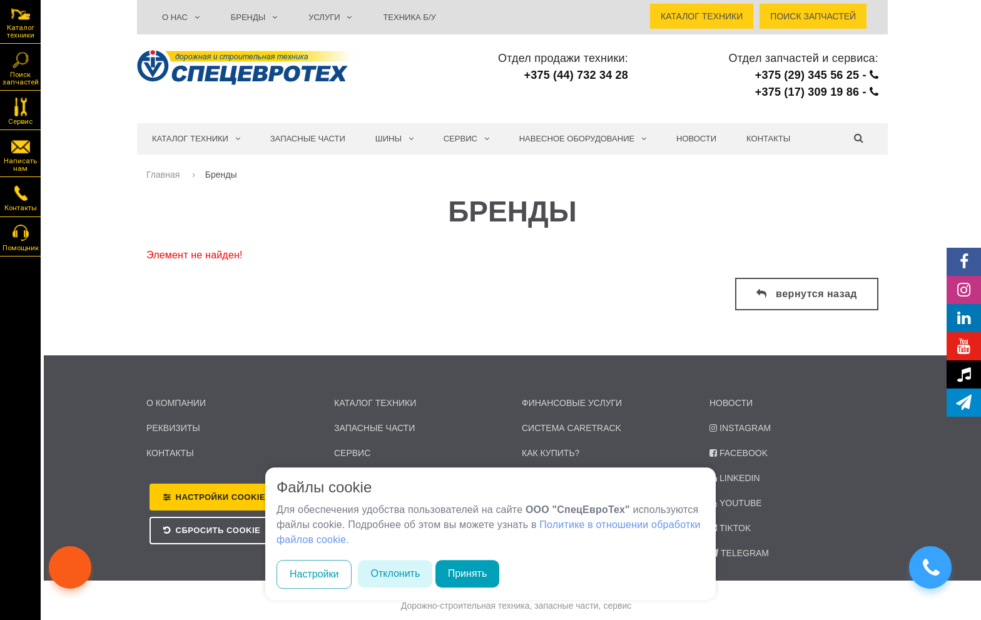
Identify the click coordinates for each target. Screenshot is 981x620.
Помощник (21, 237)
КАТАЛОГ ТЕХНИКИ (196, 138)
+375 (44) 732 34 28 (576, 75)
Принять (467, 573)
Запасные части (307, 138)
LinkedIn (734, 478)
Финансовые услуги (572, 403)
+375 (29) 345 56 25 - (816, 75)
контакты (170, 453)
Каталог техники (20, 22)
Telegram (739, 553)
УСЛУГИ (330, 17)
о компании (176, 403)
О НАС (181, 17)
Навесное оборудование (582, 138)
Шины (394, 138)
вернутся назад (806, 293)
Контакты (768, 138)
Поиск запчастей (21, 67)
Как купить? (550, 453)
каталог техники (375, 403)
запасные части (374, 428)
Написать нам (20, 154)
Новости (696, 138)
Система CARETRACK (571, 428)
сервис (352, 453)
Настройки (314, 574)
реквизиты (173, 428)
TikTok (730, 528)
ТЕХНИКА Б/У (409, 17)
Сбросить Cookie (218, 530)
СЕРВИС (466, 138)
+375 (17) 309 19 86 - (816, 92)
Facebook (738, 453)
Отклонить (395, 573)
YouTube (735, 503)
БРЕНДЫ (254, 17)
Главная (164, 175)
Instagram (740, 428)
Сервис (20, 111)
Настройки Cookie (221, 497)
